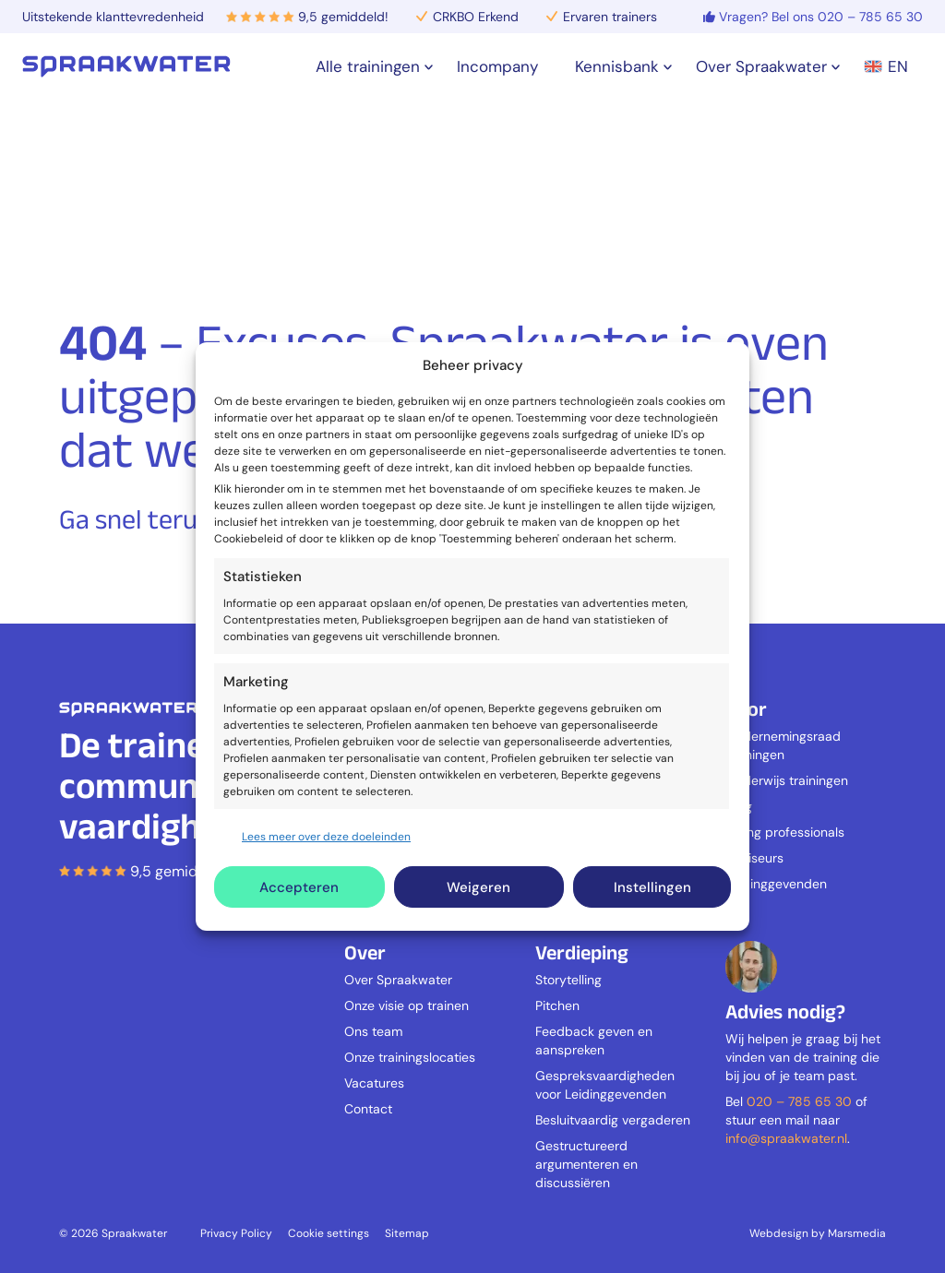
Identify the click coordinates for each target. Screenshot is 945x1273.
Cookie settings (328, 1233)
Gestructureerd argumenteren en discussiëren (586, 1164)
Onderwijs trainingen (786, 780)
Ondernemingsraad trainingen (783, 745)
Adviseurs (754, 858)
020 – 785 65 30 (799, 1101)
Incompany (497, 66)
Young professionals (784, 832)
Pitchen (557, 1005)
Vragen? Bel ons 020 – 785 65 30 (821, 16)
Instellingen (652, 887)
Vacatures (374, 1083)
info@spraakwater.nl (786, 1138)
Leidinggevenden (776, 883)
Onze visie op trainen (406, 1005)
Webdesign (778, 1233)
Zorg (738, 806)
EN (886, 66)
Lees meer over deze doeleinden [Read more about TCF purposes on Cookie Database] (326, 836)
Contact (368, 1108)
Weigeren (478, 887)
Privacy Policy (236, 1233)
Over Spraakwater (398, 979)
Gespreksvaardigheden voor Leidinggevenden (605, 1084)
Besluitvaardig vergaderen (612, 1120)
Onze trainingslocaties (409, 1057)
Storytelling (568, 979)
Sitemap (407, 1233)
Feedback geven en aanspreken (593, 1040)
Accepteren (299, 887)
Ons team (373, 1031)
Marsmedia (857, 1233)
